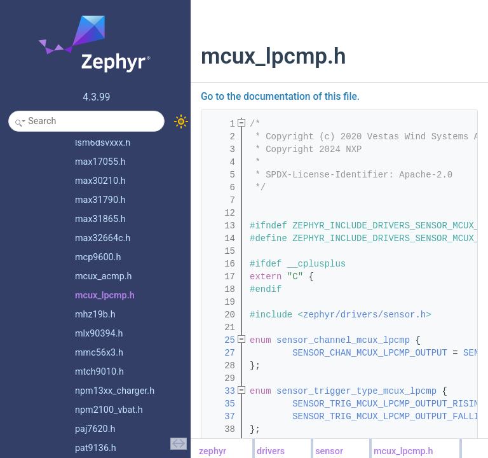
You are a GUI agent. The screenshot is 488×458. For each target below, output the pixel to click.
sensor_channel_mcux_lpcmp (343, 340)
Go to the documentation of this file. (280, 96)
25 (221, 340)
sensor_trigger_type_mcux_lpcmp (356, 391)
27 (221, 353)
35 (221, 404)
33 (221, 391)
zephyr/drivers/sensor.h (364, 315)
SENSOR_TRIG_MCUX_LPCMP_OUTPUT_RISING (388, 404)
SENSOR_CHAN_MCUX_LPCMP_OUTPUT (369, 353)
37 (221, 417)
